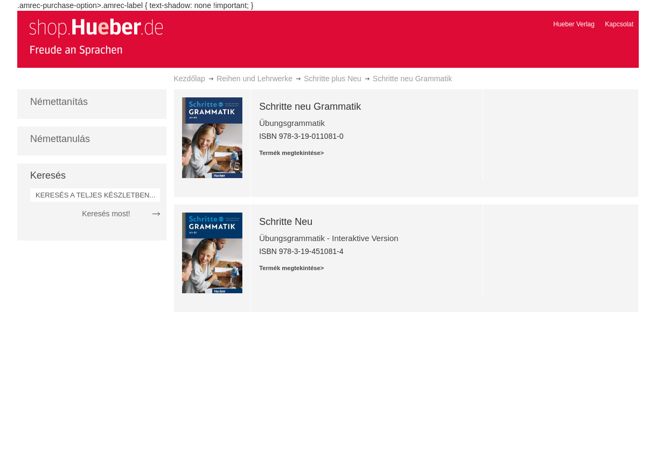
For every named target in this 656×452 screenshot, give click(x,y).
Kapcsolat (619, 24)
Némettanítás (59, 101)
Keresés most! (106, 213)
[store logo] (96, 36)
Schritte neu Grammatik (310, 106)
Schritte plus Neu (332, 78)
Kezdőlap (189, 78)
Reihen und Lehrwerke (254, 78)
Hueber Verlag (574, 24)
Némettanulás (60, 138)
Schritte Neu (285, 221)
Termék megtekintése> (291, 153)
